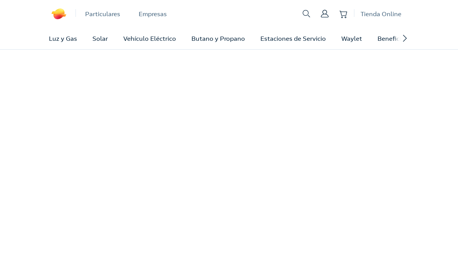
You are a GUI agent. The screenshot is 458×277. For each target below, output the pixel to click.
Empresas (153, 14)
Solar (100, 38)
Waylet (351, 38)
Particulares (102, 14)
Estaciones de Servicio (293, 38)
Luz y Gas (63, 38)
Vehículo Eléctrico (149, 38)
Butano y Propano (218, 38)
